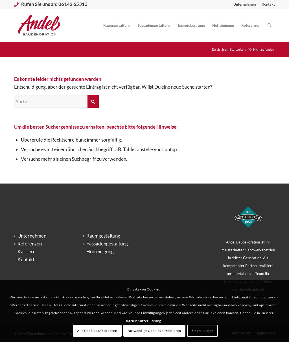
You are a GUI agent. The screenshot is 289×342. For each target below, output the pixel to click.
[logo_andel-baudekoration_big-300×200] (39, 25)
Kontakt (268, 4)
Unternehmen (244, 4)
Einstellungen (202, 330)
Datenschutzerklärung (143, 321)
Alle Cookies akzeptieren (97, 330)
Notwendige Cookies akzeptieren (154, 330)
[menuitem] (245, 4)
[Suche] (269, 25)
